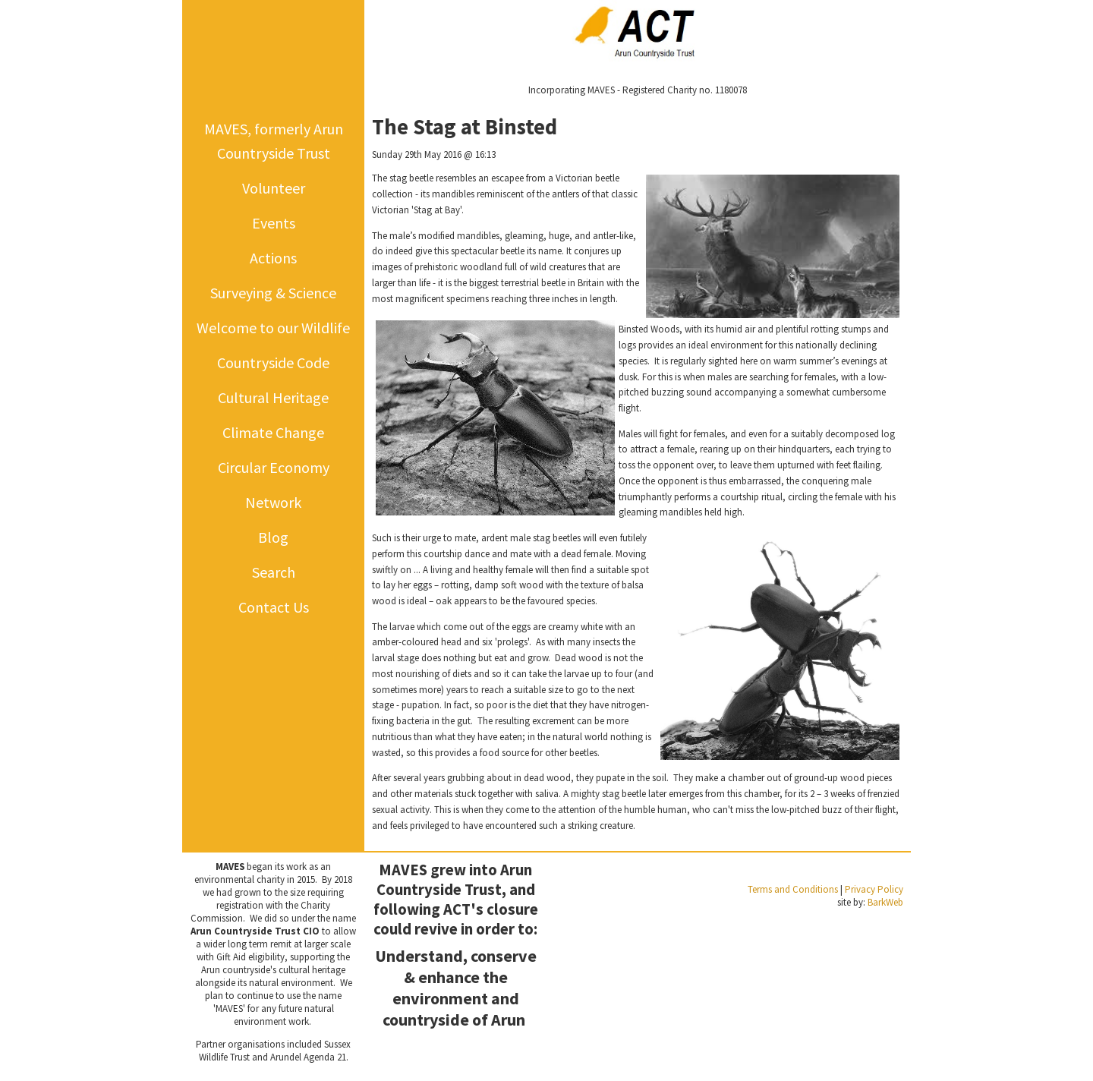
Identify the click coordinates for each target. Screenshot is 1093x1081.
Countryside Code (273, 362)
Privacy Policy (874, 889)
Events (273, 222)
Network (273, 502)
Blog (273, 537)
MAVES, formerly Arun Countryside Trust (273, 140)
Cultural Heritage (273, 397)
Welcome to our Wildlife (273, 327)
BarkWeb (885, 902)
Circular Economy (273, 467)
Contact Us (273, 606)
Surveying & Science (273, 292)
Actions (273, 257)
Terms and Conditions (793, 889)
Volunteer (273, 187)
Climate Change (273, 432)
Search (273, 572)
